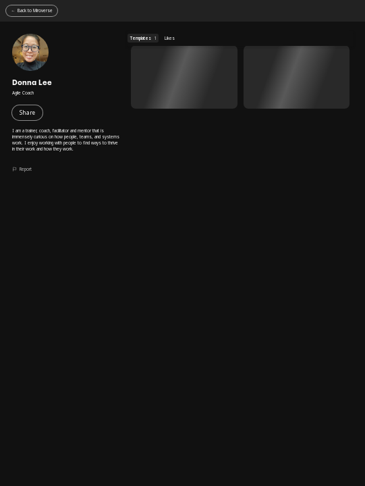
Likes (170, 38)
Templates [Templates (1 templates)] (143, 38)
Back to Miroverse (35, 10)
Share (27, 112)
